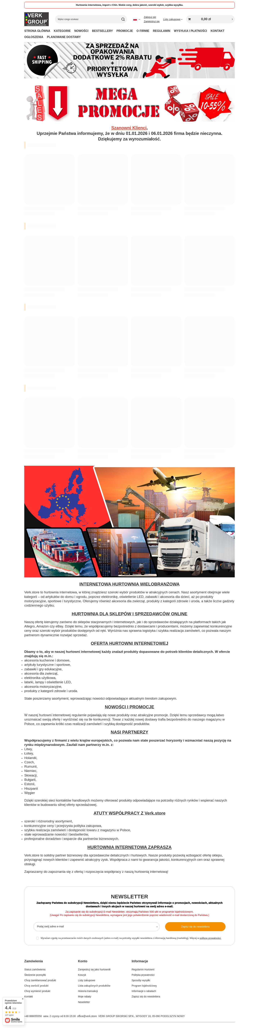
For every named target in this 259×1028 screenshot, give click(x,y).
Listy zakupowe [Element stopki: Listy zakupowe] (86, 980)
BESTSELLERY (102, 30)
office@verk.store (87, 1016)
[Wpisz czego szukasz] (91, 19)
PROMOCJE (124, 30)
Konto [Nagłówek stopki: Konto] (82, 961)
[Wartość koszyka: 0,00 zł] (210, 19)
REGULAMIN (161, 30)
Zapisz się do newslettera (195, 926)
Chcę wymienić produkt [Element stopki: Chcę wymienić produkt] (37, 991)
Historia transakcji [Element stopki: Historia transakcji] (88, 991)
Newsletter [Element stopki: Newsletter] (84, 1002)
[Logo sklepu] (36, 19)
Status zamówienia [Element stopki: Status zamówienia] (35, 969)
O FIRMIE (143, 30)
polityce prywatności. (210, 938)
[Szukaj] (123, 19)
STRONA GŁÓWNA (37, 30)
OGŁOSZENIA (33, 37)
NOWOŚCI (81, 30)
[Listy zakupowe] (173, 19)
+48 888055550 (33, 1016)
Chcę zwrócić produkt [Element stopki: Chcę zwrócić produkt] (36, 985)
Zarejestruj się (152, 21)
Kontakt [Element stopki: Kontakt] (28, 996)
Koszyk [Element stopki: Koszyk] (82, 974)
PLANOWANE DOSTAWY (64, 37)
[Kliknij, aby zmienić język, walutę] (136, 19)
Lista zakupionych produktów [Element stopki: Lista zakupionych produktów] (94, 985)
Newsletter (129, 896)
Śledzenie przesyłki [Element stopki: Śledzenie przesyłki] (35, 974)
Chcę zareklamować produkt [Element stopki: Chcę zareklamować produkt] (40, 980)
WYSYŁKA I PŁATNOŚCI (190, 30)
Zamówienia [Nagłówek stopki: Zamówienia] (33, 961)
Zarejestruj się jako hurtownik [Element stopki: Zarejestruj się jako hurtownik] (94, 969)
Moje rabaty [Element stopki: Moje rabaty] (84, 996)
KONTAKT (217, 30)
